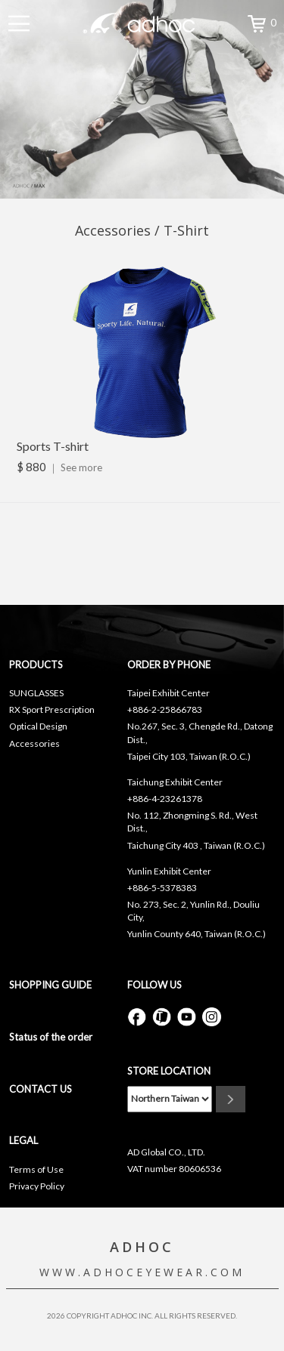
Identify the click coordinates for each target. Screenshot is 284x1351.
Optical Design (38, 726)
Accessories (34, 743)
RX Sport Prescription (52, 709)
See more (81, 467)
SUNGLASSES (36, 693)
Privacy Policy (36, 1186)
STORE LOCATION (169, 1071)
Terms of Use (36, 1169)
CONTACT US (40, 1089)
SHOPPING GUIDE (50, 985)
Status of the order (50, 1037)
